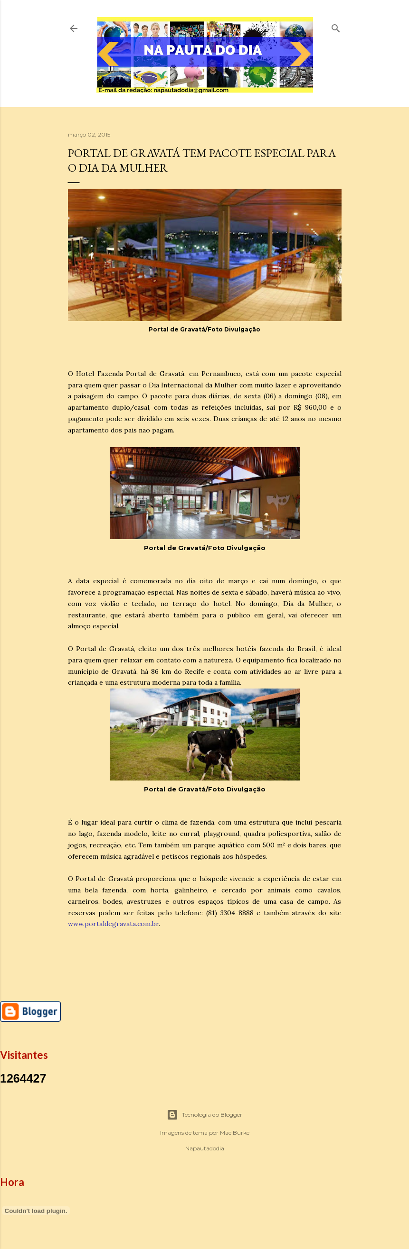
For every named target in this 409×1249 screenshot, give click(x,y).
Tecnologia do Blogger (204, 1114)
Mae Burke (234, 1132)
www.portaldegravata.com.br (113, 923)
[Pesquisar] (336, 26)
